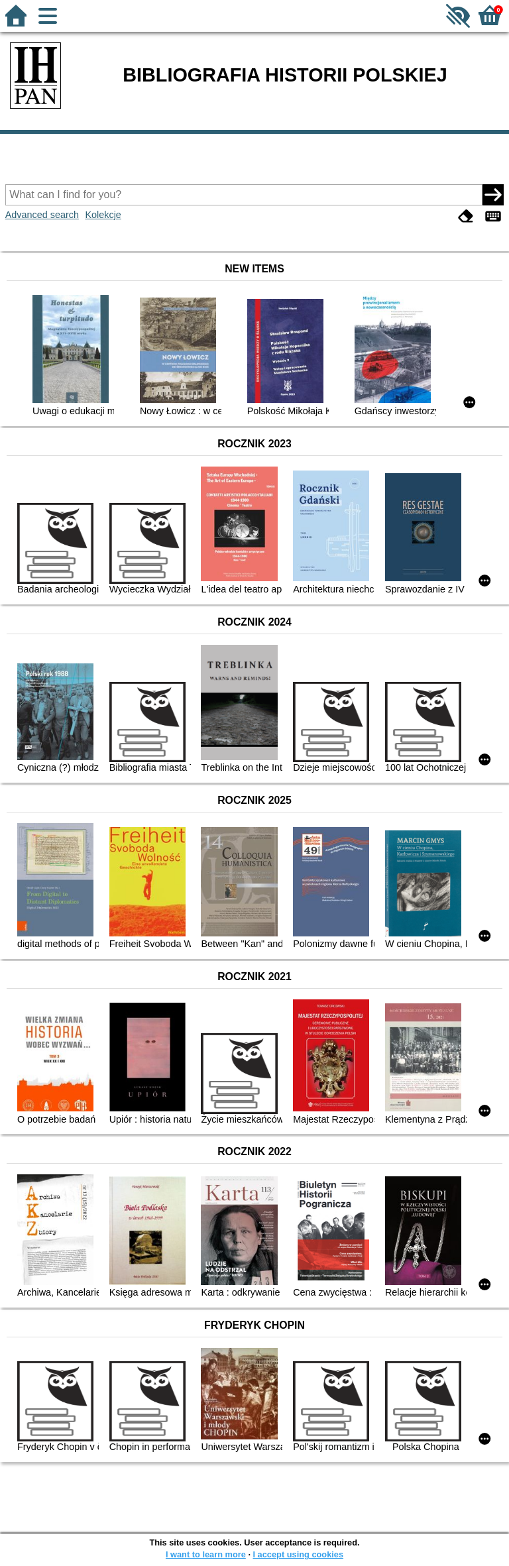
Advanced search (42, 214)
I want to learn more (206, 1554)
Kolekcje (103, 214)
